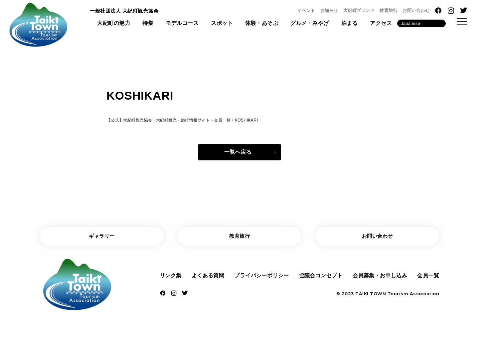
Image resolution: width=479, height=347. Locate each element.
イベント (306, 10)
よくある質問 (207, 277)
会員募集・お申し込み (380, 277)
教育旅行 (389, 10)
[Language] (421, 24)
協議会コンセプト (321, 277)
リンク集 (171, 277)
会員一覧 (428, 277)
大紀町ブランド (359, 10)
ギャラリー (102, 237)
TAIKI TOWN (370, 296)
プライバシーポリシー (261, 277)
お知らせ (329, 10)
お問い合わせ (415, 10)
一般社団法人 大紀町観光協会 (126, 11)
